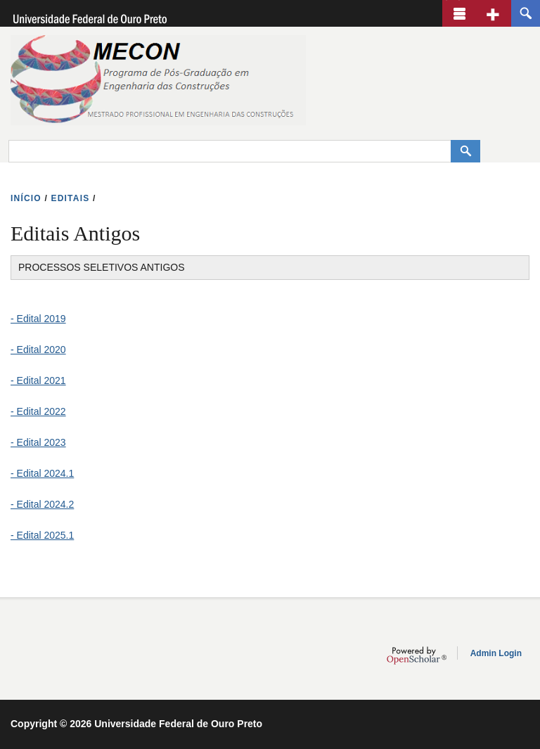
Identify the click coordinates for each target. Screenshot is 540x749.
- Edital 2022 (38, 411)
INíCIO (26, 198)
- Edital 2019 (38, 318)
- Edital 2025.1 (42, 535)
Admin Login (496, 653)
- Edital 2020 (38, 349)
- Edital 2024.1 (42, 473)
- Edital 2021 (38, 380)
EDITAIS (70, 198)
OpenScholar (416, 655)
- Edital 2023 (38, 442)
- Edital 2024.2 (42, 504)
